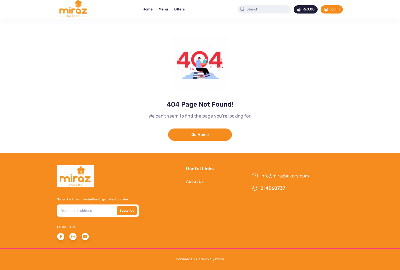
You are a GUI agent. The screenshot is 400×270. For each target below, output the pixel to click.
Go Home (200, 134)
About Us (195, 181)
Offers (179, 9)
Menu (163, 9)
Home (148, 9)
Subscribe (127, 210)
